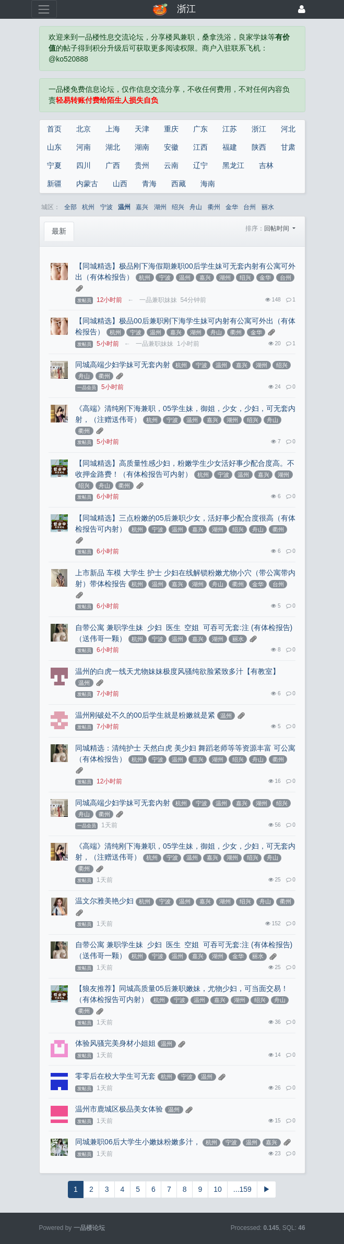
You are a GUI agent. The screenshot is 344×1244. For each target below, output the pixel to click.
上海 (112, 129)
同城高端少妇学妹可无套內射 (122, 364)
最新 (59, 231)
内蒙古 (87, 183)
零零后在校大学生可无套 (115, 1076)
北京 (83, 129)
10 (217, 1189)
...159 (242, 1189)
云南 (171, 165)
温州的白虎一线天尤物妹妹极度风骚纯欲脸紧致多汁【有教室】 (177, 671)
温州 (124, 207)
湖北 (112, 147)
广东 (200, 129)
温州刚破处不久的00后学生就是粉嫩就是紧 (145, 715)
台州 (249, 207)
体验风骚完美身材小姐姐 (115, 1043)
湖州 (160, 207)
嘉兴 (142, 207)
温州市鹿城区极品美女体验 (119, 1109)
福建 (229, 147)
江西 (200, 147)
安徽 (171, 147)
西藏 (178, 183)
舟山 (195, 207)
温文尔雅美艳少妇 (104, 901)
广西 (112, 165)
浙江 (259, 129)
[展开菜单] (44, 9)
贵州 (142, 165)
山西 (120, 183)
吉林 (266, 165)
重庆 (171, 129)
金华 (232, 207)
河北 (288, 129)
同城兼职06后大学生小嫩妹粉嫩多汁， (137, 1142)
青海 (149, 183)
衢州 (214, 207)
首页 (54, 129)
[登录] (301, 9)
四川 (83, 165)
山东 (54, 147)
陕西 (259, 147)
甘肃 (288, 147)
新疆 (54, 183)
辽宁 (200, 165)
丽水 (268, 207)
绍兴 (178, 207)
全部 (70, 207)
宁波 (106, 207)
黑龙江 (233, 165)
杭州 (88, 207)
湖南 (142, 147)
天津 (142, 129)
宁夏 (54, 165)
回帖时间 (277, 228)
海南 (207, 183)
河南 (83, 147)
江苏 (229, 129)
